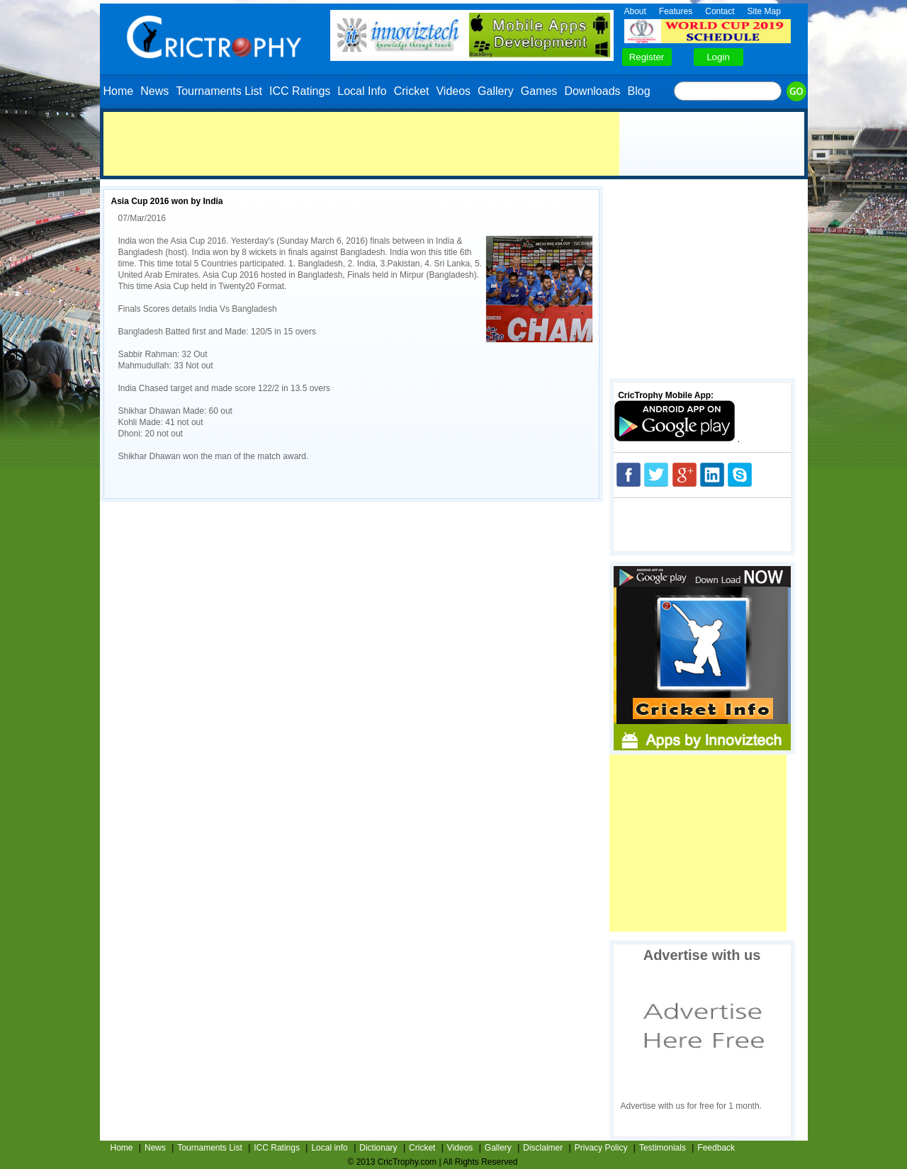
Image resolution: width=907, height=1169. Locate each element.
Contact (719, 11)
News (154, 91)
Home (118, 91)
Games (539, 91)
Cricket (411, 91)
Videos (453, 91)
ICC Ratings (299, 91)
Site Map (764, 11)
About (635, 11)
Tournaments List (219, 91)
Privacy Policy (601, 1148)
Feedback (716, 1148)
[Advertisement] (361, 144)
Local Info (361, 91)
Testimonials (662, 1148)
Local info (329, 1148)
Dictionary (378, 1148)
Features (675, 11)
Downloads (592, 91)
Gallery (496, 91)
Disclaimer (543, 1148)
